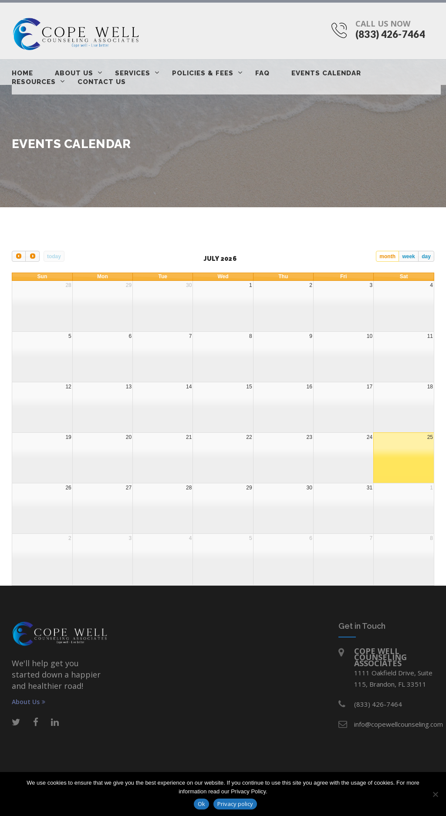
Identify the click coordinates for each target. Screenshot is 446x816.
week (408, 256)
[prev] (19, 256)
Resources (34, 82)
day (426, 256)
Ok (201, 804)
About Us (74, 73)
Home (22, 73)
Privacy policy (235, 804)
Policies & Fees (202, 73)
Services (132, 73)
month (387, 256)
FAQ (262, 73)
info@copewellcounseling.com (398, 724)
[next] (32, 256)
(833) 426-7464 (390, 34)
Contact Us (102, 82)
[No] (435, 794)
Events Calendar (326, 73)
